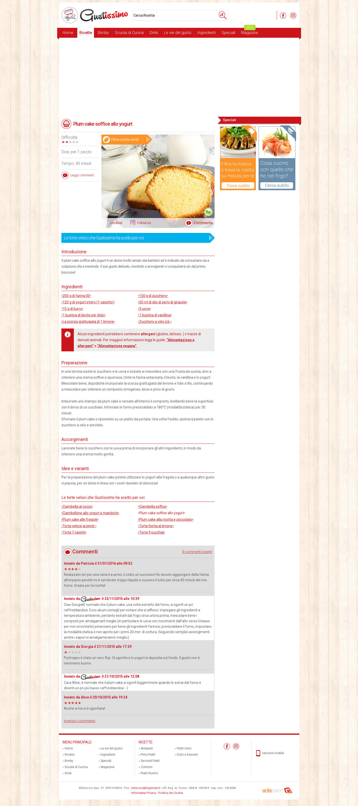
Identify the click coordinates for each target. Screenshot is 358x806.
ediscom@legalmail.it (145, 788)
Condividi (115, 223)
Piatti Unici (184, 748)
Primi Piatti (148, 754)
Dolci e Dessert (187, 754)
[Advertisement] (179, 76)
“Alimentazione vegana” (117, 346)
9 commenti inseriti (197, 552)
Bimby (103, 32)
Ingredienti (206, 32)
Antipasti (147, 748)
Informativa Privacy (143, 793)
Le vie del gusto (177, 32)
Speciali (228, 32)
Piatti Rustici (149, 773)
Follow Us (143, 223)
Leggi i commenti (82, 175)
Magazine (249, 31)
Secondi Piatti (150, 761)
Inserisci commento (79, 721)
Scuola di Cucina (129, 32)
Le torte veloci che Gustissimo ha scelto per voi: (136, 238)
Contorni (146, 767)
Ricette (85, 32)
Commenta (203, 222)
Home (68, 32)
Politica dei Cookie (170, 793)
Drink (154, 32)
